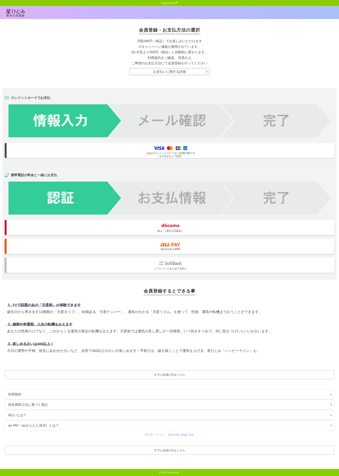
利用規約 (154, 58)
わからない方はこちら (181, 434)
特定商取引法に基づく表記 (28, 405)
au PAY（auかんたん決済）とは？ (33, 425)
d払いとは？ (17, 415)
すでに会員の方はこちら (169, 374)
